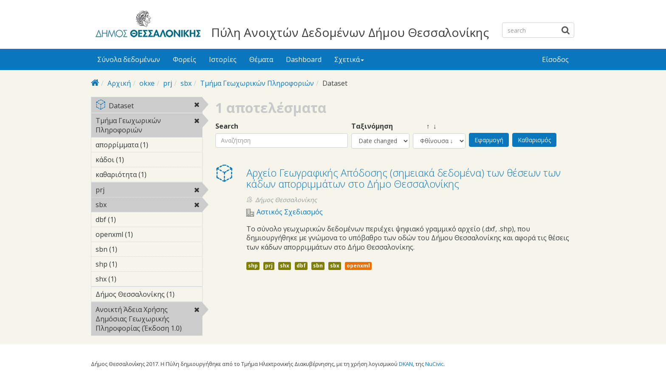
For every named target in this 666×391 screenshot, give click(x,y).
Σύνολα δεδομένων (128, 59)
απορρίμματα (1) (149, 146)
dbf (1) (129, 219)
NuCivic (434, 364)
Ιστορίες (223, 59)
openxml (358, 265)
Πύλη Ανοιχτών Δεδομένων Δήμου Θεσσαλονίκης (350, 32)
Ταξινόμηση (372, 126)
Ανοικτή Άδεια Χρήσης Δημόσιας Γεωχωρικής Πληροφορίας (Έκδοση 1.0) (149, 320)
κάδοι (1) (137, 159)
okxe (147, 83)
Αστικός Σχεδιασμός (290, 212)
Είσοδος (555, 59)
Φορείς (184, 59)
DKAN (406, 364)
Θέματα (261, 59)
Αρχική (119, 83)
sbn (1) (130, 249)
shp (253, 265)
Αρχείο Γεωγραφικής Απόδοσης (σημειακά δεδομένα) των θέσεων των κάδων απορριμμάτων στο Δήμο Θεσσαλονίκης (403, 178)
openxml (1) (146, 234)
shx (284, 265)
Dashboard (304, 59)
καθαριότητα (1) (149, 176)
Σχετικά (349, 59)
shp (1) (130, 264)
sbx (186, 83)
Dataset (149, 106)
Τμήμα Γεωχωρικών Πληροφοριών (257, 83)
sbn (318, 265)
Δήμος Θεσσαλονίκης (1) (149, 295)
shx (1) (130, 279)
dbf (301, 265)
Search (226, 126)
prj (167, 83)
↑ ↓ (425, 126)
